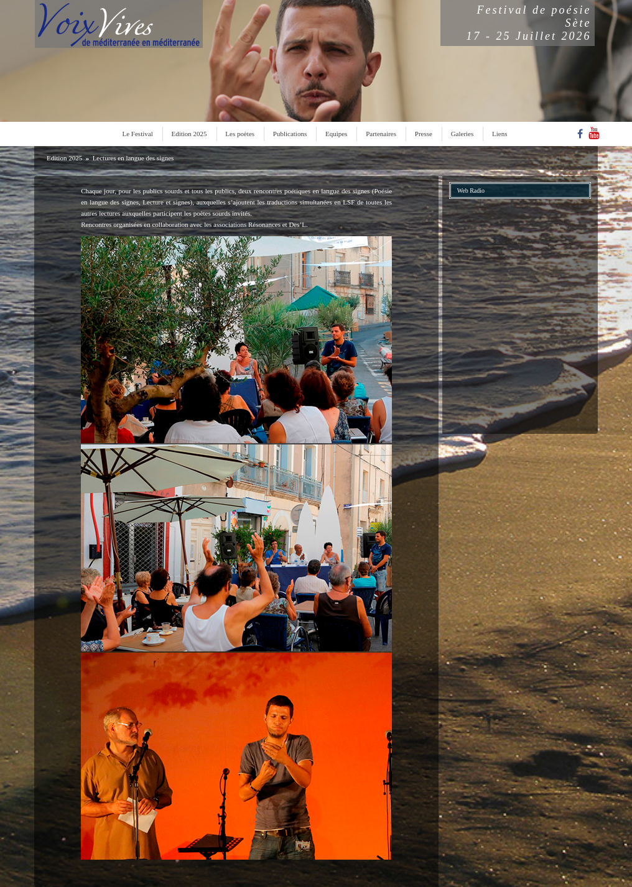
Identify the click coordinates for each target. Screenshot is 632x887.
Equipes (336, 133)
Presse (423, 133)
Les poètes (239, 133)
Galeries (462, 133)
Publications (290, 133)
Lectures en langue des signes (133, 158)
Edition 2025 (189, 133)
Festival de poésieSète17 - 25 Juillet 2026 (529, 23)
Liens (499, 133)
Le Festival (138, 133)
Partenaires (381, 133)
